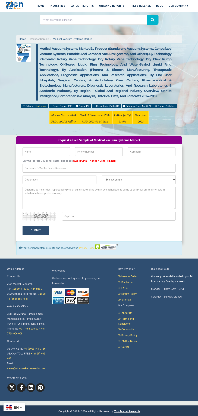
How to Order (127, 276)
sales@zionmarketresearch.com (26, 368)
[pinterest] (40, 387)
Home (41, 5)
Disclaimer (125, 282)
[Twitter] (11, 387)
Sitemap (124, 299)
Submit (36, 230)
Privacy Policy (86, 247)
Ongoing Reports (111, 5)
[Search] (152, 20)
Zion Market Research (127, 411)
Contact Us (126, 329)
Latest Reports (82, 5)
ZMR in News (127, 341)
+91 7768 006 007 (29, 328)
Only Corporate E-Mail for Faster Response (70, 160)
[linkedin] (30, 387)
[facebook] (21, 387)
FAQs (123, 288)
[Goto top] (2, 403)
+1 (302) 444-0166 (35, 348)
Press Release (140, 5)
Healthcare (41, 106)
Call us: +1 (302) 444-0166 (27, 289)
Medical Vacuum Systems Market (72, 39)
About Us (125, 313)
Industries (57, 5)
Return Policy (127, 293)
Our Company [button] (180, 5)
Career (123, 347)
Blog (159, 5)
